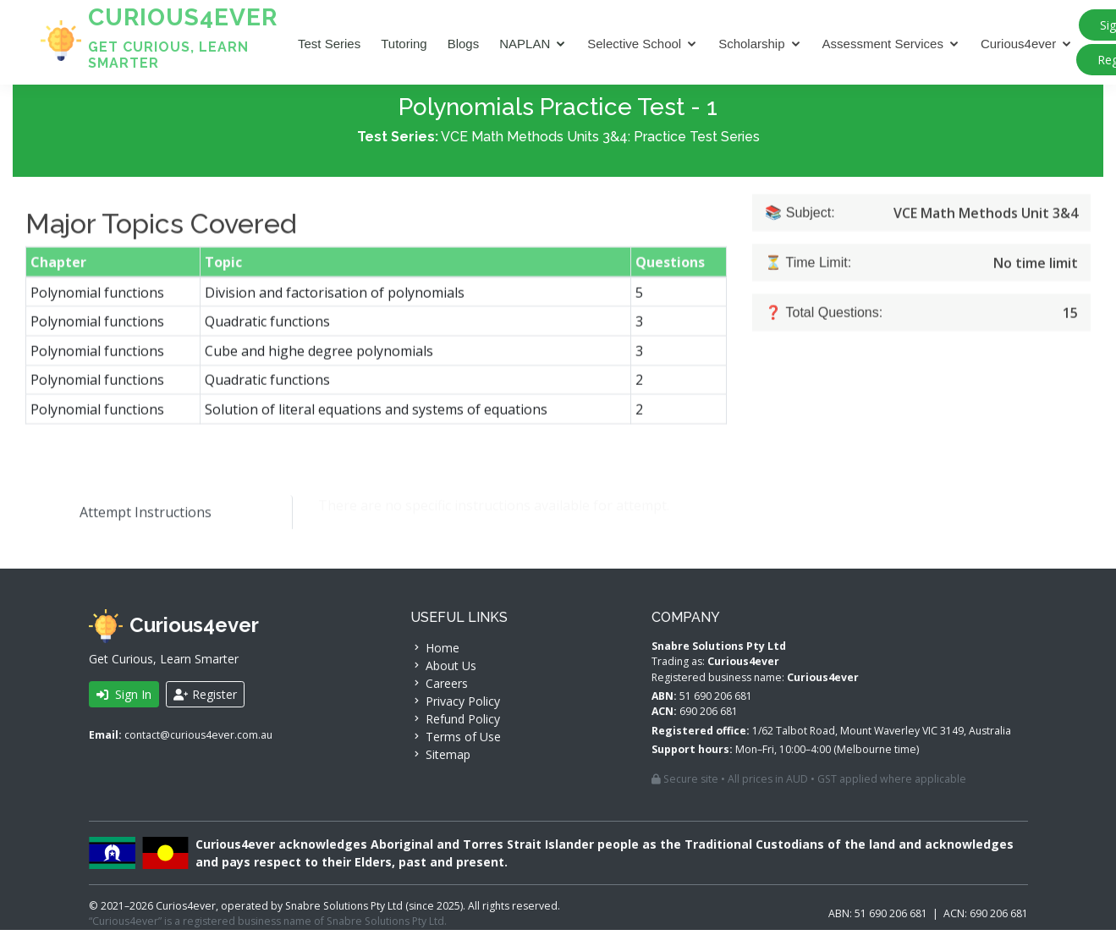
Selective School (634, 43)
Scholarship (751, 43)
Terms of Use (455, 742)
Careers (439, 688)
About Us (443, 671)
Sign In (123, 699)
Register (205, 699)
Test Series (329, 43)
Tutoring (403, 43)
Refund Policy (455, 724)
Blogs (464, 43)
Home (434, 653)
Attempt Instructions (132, 517)
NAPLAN (524, 43)
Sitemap (440, 759)
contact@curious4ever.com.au (198, 740)
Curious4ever (1018, 43)
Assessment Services (882, 43)
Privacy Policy (455, 706)
